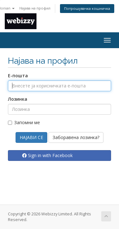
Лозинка (17, 99)
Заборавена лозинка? (76, 137)
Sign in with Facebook (47, 155)
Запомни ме (24, 122)
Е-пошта (18, 76)
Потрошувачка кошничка (87, 8)
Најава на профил (34, 8)
